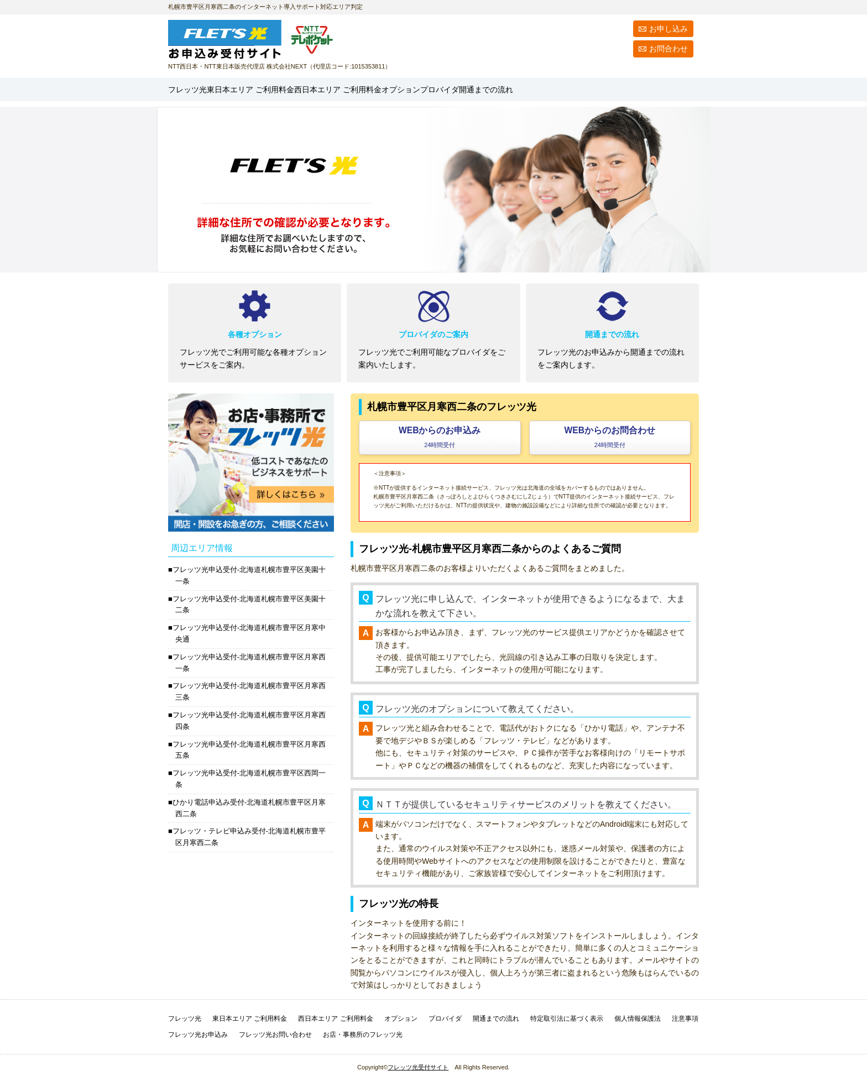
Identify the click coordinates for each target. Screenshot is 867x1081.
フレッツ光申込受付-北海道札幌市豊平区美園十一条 (249, 575)
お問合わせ (668, 48)
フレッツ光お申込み (198, 1034)
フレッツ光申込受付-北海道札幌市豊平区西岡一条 (249, 779)
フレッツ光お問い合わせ (275, 1034)
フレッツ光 (198, 89)
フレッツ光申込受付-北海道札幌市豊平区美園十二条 (249, 605)
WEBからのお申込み (439, 437)
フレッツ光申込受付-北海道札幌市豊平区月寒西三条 (249, 691)
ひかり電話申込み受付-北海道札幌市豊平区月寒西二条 (249, 808)
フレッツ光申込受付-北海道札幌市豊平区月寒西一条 (249, 663)
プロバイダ (585, 89)
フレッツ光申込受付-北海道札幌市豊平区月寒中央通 (249, 633)
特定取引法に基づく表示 (566, 1018)
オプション (526, 89)
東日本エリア (294, 89)
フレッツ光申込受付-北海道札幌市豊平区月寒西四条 (249, 721)
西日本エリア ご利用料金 (335, 1018)
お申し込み (668, 28)
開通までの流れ (657, 89)
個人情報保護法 (637, 1018)
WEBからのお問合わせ (610, 437)
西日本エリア (429, 89)
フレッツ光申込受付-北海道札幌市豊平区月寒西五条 (249, 750)
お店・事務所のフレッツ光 (363, 1034)
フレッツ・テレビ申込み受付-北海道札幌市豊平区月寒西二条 (249, 837)
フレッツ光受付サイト (418, 1067)
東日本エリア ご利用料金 (249, 1018)
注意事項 (685, 1018)
